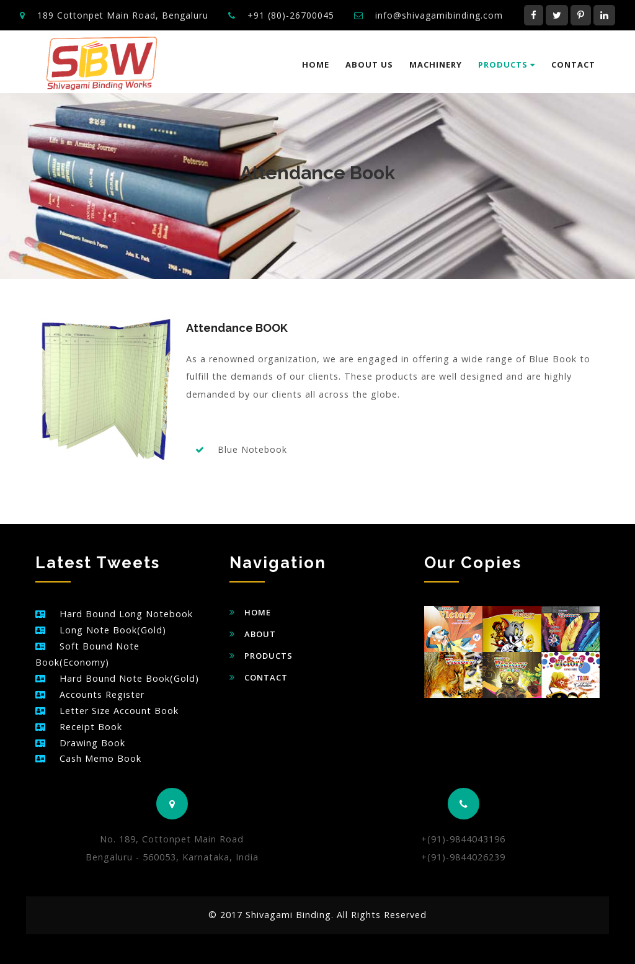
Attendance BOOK (237, 327)
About (260, 634)
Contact (573, 64)
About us (369, 64)
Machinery (435, 64)
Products (506, 64)
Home (315, 64)
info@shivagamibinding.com (439, 15)
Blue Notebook (252, 449)
